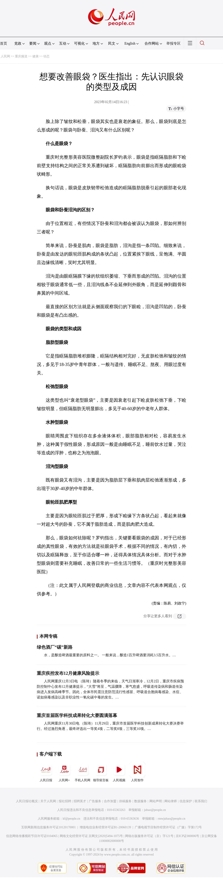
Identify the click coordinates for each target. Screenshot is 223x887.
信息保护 (186, 801)
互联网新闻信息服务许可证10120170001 (48, 827)
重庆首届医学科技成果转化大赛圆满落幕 (77, 715)
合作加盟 (110, 801)
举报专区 (173, 43)
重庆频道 (21, 56)
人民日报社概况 (27, 801)
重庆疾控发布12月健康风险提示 (68, 673)
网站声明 (155, 801)
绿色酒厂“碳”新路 (54, 647)
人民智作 (137, 772)
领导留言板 (101, 772)
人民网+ (64, 772)
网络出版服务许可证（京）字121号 (149, 836)
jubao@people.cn (155, 810)
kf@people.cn (71, 818)
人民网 (5, 56)
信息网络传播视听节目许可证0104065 (32, 836)
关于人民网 (48, 801)
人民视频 (119, 772)
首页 (3, 43)
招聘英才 (80, 801)
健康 (35, 56)
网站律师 (170, 801)
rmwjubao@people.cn (171, 818)
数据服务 (140, 801)
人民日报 (46, 772)
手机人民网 (82, 772)
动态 (46, 56)
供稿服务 (125, 801)
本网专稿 (48, 636)
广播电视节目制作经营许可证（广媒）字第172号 (168, 827)
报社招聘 (65, 801)
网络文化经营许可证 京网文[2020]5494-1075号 (91, 836)
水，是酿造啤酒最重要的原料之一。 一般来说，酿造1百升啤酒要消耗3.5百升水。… (110, 655)
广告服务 (95, 801)
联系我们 (201, 801)
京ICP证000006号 (187, 836)
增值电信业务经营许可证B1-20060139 (105, 827)
